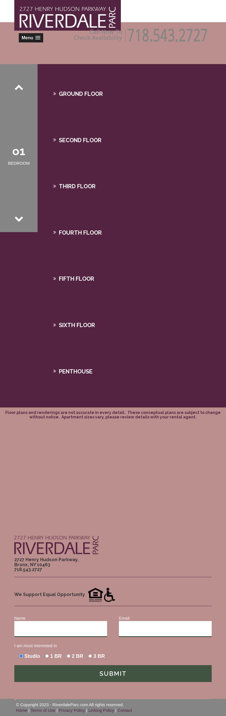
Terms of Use (43, 710)
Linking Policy (101, 710)
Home (21, 710)
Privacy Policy (72, 710)
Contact (124, 710)
